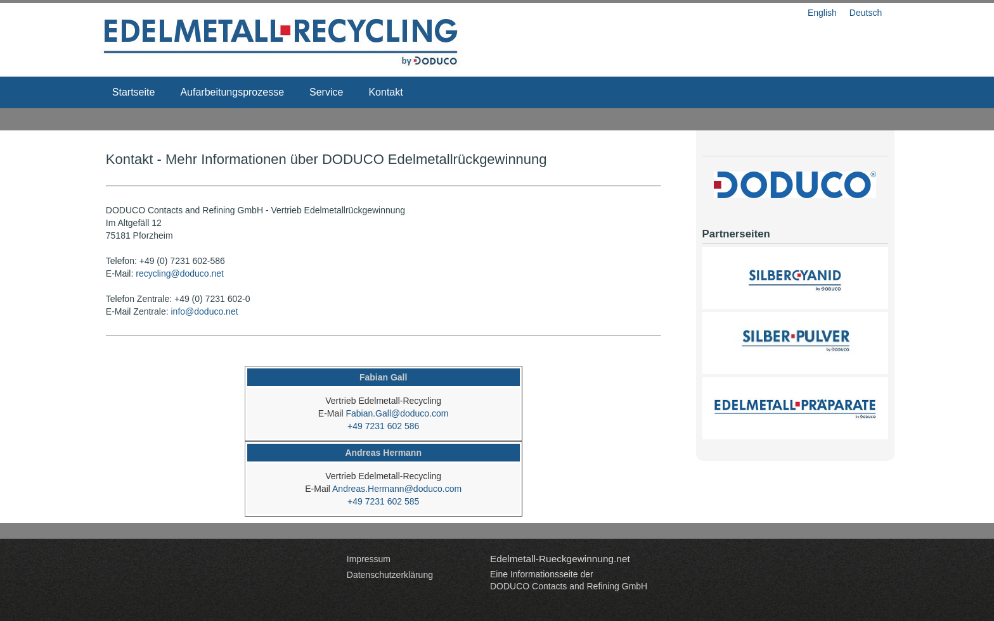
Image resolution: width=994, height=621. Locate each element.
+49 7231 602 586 (383, 426)
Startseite (133, 92)
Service (326, 92)
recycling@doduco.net (180, 273)
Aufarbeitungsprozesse (232, 92)
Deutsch (865, 13)
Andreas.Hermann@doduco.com (397, 489)
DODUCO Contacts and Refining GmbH (568, 586)
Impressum (368, 559)
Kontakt (385, 92)
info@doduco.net (204, 311)
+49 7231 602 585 (383, 501)
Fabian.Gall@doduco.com (396, 413)
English (822, 13)
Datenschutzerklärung (390, 575)
